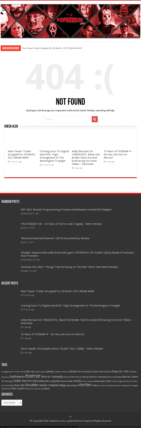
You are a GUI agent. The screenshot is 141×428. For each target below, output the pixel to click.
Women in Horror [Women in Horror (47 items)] (33, 389)
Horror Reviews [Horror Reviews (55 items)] (114, 377)
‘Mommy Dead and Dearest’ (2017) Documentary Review (55, 238)
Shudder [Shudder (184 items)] (31, 385)
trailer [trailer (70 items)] (95, 385)
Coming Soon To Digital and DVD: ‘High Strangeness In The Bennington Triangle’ (54, 156)
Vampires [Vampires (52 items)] (125, 385)
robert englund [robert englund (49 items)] (118, 381)
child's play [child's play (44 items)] (40, 372)
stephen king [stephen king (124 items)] (56, 385)
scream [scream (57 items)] (10, 385)
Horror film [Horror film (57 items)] (69, 377)
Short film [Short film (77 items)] (19, 385)
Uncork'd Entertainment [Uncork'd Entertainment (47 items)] (109, 385)
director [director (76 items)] (73, 371)
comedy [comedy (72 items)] (49, 371)
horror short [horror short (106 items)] (130, 376)
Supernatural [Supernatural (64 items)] (72, 385)
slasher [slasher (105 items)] (43, 385)
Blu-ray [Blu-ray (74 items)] (30, 371)
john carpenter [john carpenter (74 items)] (52, 381)
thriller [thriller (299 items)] (85, 385)
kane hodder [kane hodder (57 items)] (67, 381)
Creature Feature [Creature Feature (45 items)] (61, 372)
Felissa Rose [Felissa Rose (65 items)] (105, 371)
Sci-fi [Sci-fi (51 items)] (3, 385)
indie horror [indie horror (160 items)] (23, 381)
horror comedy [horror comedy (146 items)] (52, 376)
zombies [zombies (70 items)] (45, 388)
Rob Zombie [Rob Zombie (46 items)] (131, 381)
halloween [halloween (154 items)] (17, 376)
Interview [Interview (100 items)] (38, 381)
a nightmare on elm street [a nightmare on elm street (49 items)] (13, 371)
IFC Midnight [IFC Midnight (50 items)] (7, 381)
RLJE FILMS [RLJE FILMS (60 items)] (106, 381)
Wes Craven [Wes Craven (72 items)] (18, 388)
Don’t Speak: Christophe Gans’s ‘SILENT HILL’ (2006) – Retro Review (62, 348)
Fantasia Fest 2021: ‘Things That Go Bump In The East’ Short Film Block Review (69, 267)
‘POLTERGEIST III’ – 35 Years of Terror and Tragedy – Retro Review (61, 224)
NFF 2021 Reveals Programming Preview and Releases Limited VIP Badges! (66, 209)
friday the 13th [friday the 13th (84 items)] (120, 371)
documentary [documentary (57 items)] (84, 371)
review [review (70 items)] (96, 381)
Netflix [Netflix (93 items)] (78, 381)
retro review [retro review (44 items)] (87, 381)
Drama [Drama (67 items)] (95, 371)
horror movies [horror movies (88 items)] (97, 376)
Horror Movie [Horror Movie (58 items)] (82, 377)
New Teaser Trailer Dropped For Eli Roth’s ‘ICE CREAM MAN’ (52, 48)
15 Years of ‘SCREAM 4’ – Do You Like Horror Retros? (118, 154)
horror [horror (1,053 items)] (33, 376)
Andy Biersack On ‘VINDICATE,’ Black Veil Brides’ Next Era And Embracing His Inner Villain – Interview (86, 158)
